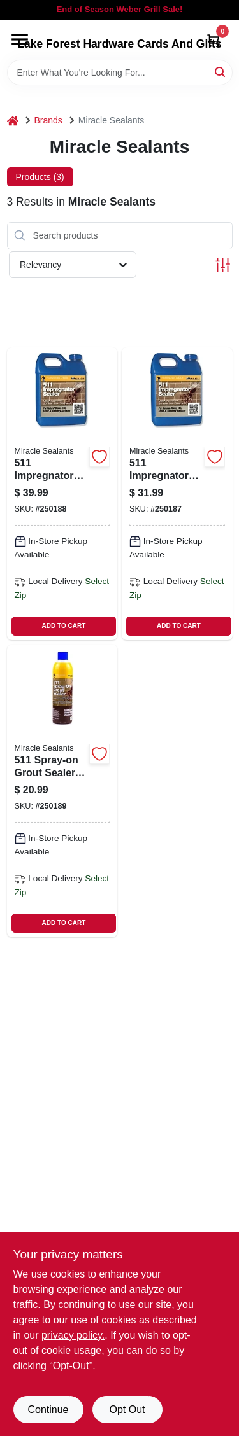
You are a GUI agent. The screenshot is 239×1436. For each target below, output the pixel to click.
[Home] (12, 120)
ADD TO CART (64, 625)
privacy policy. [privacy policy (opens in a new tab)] (73, 1335)
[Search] (221, 71)
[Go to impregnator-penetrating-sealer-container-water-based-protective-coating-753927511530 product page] (62, 493)
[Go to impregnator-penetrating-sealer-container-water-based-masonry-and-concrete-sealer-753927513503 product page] (177, 493)
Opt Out (127, 1409)
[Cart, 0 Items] (213, 40)
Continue (47, 1409)
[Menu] (19, 39)
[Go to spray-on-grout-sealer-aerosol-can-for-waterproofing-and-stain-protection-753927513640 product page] (62, 791)
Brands (48, 120)
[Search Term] (120, 72)
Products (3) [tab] (40, 177)
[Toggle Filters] (222, 265)
